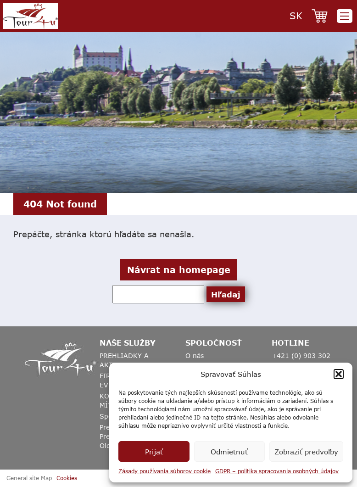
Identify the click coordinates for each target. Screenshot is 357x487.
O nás (194, 355)
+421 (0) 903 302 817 (301, 360)
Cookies (66, 478)
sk (296, 15)
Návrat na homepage (178, 269)
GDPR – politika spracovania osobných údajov (277, 471)
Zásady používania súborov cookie (164, 471)
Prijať (154, 452)
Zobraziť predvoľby (306, 452)
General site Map (29, 478)
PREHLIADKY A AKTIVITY (124, 360)
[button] (338, 374)
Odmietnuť (229, 452)
